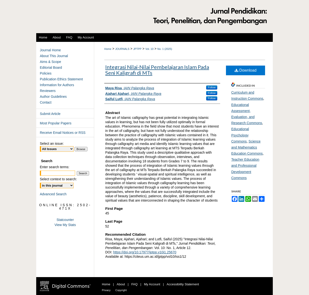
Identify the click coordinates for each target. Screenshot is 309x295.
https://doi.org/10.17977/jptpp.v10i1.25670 (144, 252)
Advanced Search (53, 194)
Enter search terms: (54, 167)
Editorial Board (51, 67)
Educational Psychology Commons (240, 135)
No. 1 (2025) (164, 48)
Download (246, 70)
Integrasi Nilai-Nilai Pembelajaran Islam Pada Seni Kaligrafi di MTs (157, 70)
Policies (45, 73)
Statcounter (65, 220)
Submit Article (50, 114)
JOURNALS (122, 48)
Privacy (106, 290)
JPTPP (137, 48)
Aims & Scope (50, 62)
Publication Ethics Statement (61, 79)
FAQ (134, 284)
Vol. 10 (149, 48)
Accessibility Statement (183, 284)
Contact (45, 102)
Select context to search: (58, 179)
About (121, 284)
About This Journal (54, 56)
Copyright (121, 290)
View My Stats (65, 225)
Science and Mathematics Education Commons (247, 147)
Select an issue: (52, 143)
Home (107, 48)
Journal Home (50, 50)
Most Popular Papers (55, 123)
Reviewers (48, 91)
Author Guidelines (53, 96)
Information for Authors (57, 85)
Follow (212, 87)
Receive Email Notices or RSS (62, 133)
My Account (152, 284)
